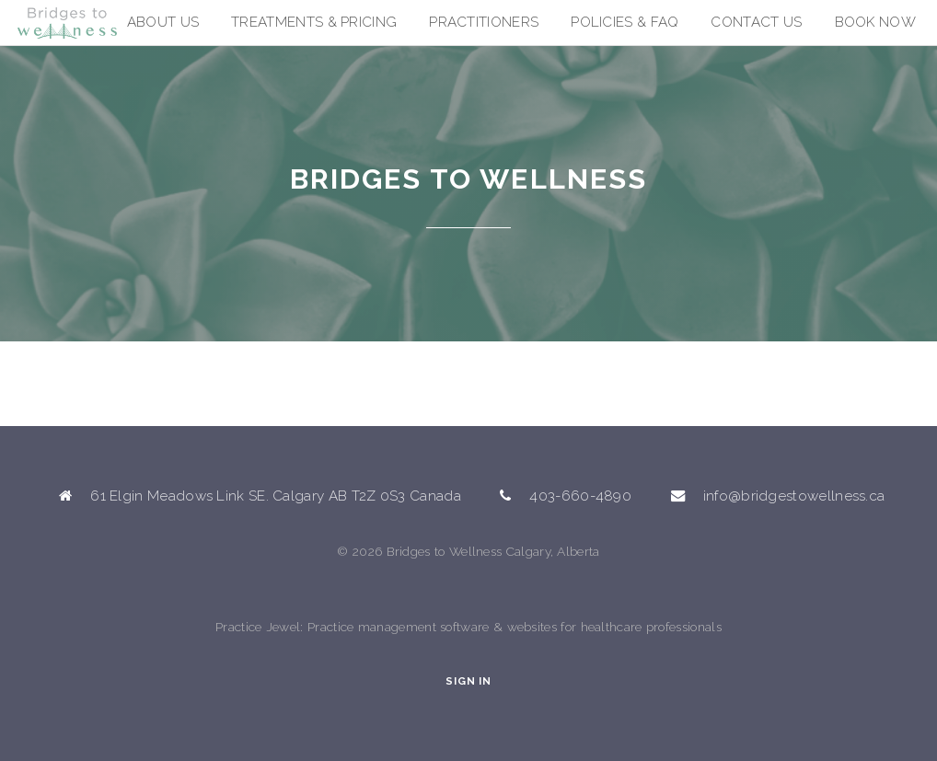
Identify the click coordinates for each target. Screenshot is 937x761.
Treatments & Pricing (314, 22)
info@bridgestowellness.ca (794, 496)
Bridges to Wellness (109, 29)
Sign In (468, 681)
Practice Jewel (257, 626)
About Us (163, 22)
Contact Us (756, 22)
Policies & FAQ (624, 22)
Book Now (875, 22)
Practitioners (483, 22)
